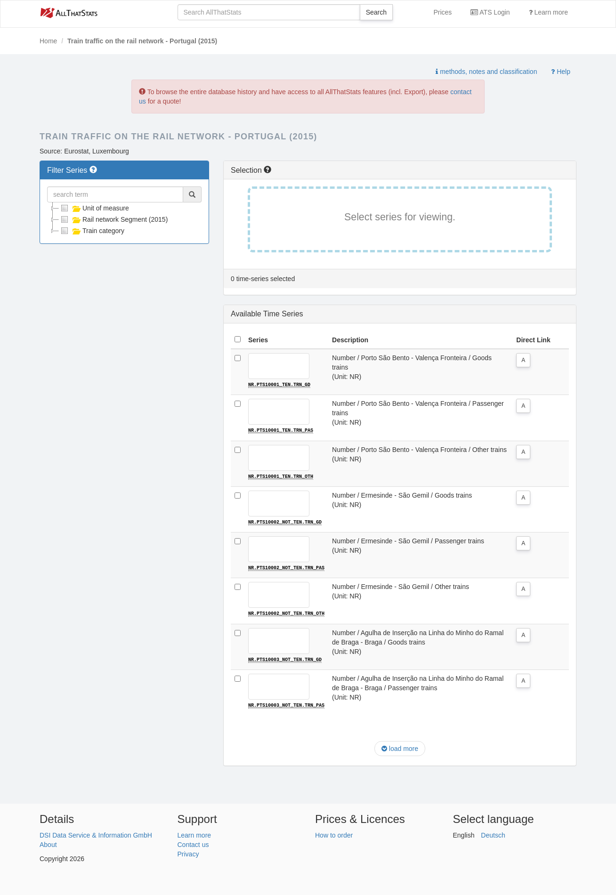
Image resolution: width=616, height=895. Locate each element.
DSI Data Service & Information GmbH (96, 834)
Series (258, 340)
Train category (91, 230)
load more (399, 747)
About (48, 843)
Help (560, 71)
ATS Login (490, 12)
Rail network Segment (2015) (113, 219)
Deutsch (493, 834)
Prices (442, 12)
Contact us (193, 843)
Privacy (188, 852)
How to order (334, 834)
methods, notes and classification (486, 71)
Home (48, 41)
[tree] (124, 219)
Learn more (548, 12)
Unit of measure (94, 208)
